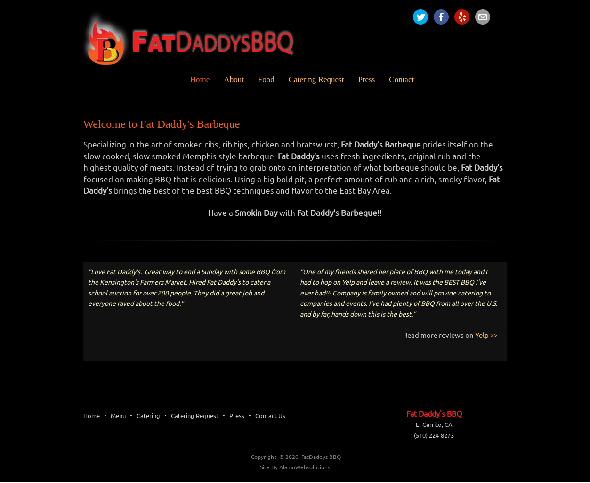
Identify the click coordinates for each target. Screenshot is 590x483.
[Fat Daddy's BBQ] (196, 40)
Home (91, 415)
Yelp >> (486, 335)
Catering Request (194, 415)
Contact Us (270, 415)
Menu (118, 415)
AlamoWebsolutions (304, 467)
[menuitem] (193, 80)
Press (236, 415)
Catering (148, 415)
